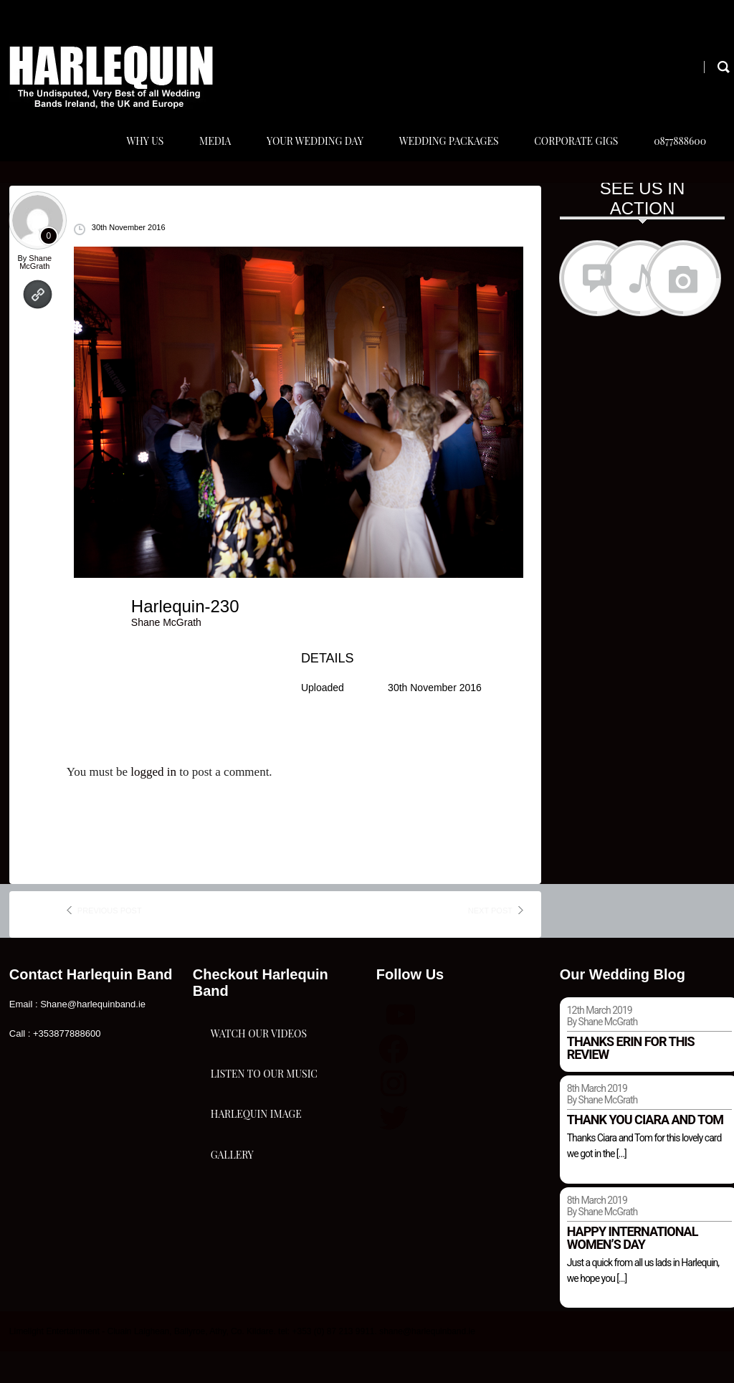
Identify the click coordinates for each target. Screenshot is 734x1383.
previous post (109, 941)
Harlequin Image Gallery (256, 1238)
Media (200, 156)
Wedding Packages (440, 156)
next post (490, 941)
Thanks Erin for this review (631, 1079)
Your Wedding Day (303, 156)
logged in (153, 803)
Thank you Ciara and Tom (645, 1150)
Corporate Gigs (570, 156)
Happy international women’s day (632, 1269)
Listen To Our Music (264, 1152)
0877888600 (677, 156)
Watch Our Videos (259, 1080)
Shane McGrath (35, 293)
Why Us (128, 156)
